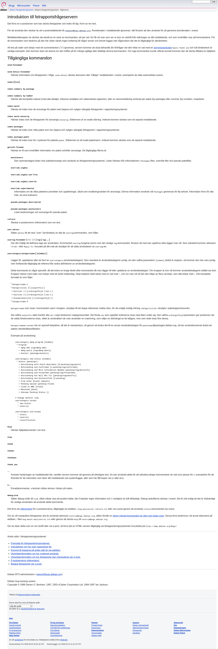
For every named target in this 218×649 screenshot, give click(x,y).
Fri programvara (15, 630)
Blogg (12, 5)
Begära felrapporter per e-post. (26, 564)
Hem (11, 618)
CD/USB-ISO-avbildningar (60, 628)
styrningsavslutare (163, 47)
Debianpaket (55, 633)
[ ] (27, 253)
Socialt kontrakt (15, 625)
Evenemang (96, 628)
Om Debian (13, 623)
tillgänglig (63, 640)
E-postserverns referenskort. (25, 560)
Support (136, 623)
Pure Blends (54, 630)
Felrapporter (137, 630)
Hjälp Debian (14, 636)
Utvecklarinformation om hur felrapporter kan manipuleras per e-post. (46, 557)
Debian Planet (179, 633)
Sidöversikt (178, 623)
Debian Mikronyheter (182, 630)
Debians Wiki (96, 636)
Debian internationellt (141, 625)
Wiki (44, 5)
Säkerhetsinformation (141, 628)
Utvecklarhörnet (56, 636)
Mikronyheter (23, 5)
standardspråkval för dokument (33, 609)
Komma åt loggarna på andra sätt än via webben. (36, 550)
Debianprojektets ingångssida (29, 595)
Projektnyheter (96, 625)
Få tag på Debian (57, 623)
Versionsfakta (96, 633)
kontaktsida (19, 640)
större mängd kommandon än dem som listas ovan (138, 516)
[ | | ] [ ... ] (28, 239)
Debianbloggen (180, 628)
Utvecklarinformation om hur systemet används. (35, 553)
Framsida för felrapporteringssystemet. (30, 543)
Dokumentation (97, 630)
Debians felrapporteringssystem (21, 10)
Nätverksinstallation (57, 625)
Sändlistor (136, 633)
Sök (175, 625)
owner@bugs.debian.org (49, 574)
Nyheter (94, 623)
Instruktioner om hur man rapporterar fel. (31, 547)
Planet (36, 5)
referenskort (26, 509)
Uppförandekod (15, 628)
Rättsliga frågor (15, 633)
